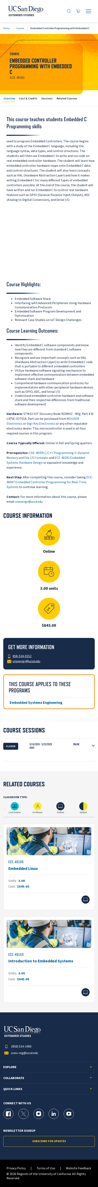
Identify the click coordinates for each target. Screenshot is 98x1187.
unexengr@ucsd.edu (29, 501)
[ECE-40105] (49, 867)
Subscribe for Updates (49, 1141)
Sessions (47, 98)
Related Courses (67, 98)
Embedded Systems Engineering (36, 702)
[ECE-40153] (49, 959)
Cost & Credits (28, 98)
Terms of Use (46, 1168)
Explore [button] (10, 1067)
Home (6, 28)
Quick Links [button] (12, 1089)
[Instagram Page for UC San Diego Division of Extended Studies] (38, 1114)
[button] (49, 746)
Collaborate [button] (13, 1078)
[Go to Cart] (78, 11)
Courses (20, 28)
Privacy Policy (16, 1168)
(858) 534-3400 (17, 1046)
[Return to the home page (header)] (25, 11)
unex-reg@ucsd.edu (20, 1053)
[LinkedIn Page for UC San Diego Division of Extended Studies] (54, 1114)
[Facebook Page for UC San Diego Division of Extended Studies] (8, 1114)
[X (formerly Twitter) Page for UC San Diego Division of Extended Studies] (23, 1114)
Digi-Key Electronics (41, 423)
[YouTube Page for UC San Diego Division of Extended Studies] (69, 1114)
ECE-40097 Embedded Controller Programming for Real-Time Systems (50, 482)
